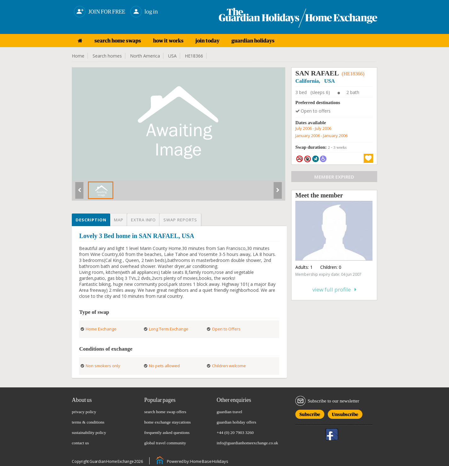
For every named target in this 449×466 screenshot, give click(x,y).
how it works (168, 40)
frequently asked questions (167, 432)
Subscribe (309, 413)
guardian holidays (253, 40)
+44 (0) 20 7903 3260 (235, 432)
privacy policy (84, 411)
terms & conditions (88, 422)
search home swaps (117, 40)
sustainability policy (89, 432)
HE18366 (194, 56)
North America (145, 56)
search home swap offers (165, 411)
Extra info (143, 220)
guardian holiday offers (236, 422)
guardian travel (229, 411)
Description (91, 220)
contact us (80, 443)
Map (118, 220)
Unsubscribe (345, 413)
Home (78, 56)
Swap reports (180, 220)
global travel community (165, 443)
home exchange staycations (167, 422)
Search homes (107, 56)
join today (207, 40)
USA (172, 56)
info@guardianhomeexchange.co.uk (247, 443)
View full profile (334, 289)
